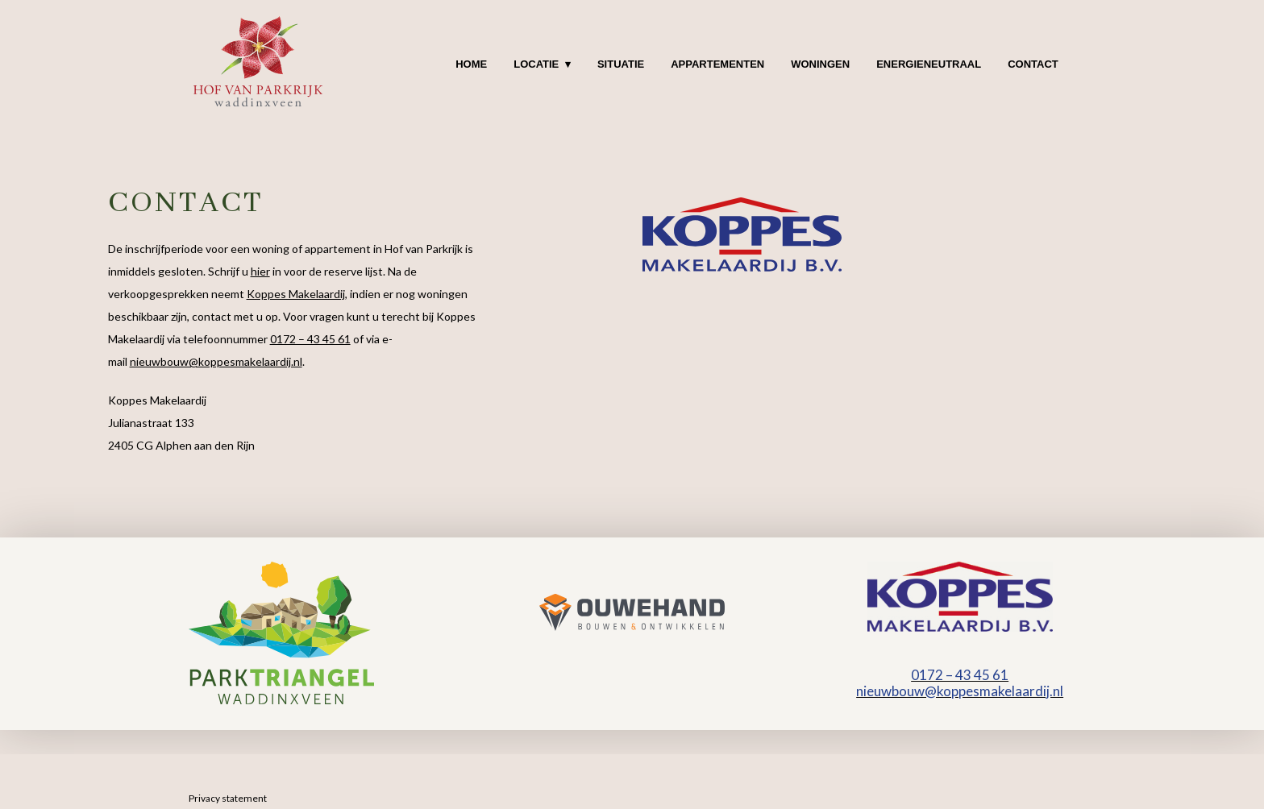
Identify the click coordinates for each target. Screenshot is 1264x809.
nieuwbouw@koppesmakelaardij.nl (216, 361)
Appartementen (717, 64)
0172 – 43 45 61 (310, 339)
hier (260, 271)
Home (471, 64)
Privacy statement (228, 798)
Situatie (620, 64)
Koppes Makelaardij (296, 294)
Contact (1033, 64)
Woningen (820, 64)
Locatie (536, 64)
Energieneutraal (928, 64)
